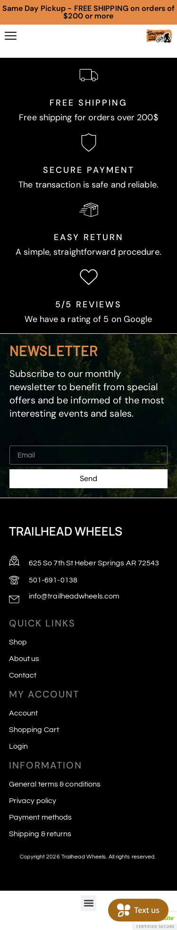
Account (23, 713)
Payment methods (40, 817)
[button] (88, 903)
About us (24, 658)
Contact (23, 675)
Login (18, 746)
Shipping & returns (40, 834)
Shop (18, 642)
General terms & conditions (55, 784)
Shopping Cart (34, 729)
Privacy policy (32, 801)
